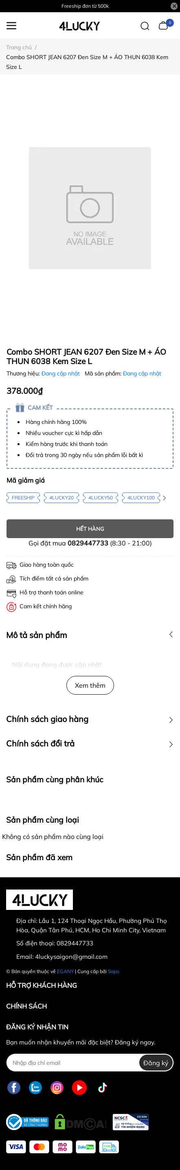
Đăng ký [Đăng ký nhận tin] (156, 1063)
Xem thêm (90, 685)
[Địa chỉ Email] (90, 1062)
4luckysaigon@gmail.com (71, 956)
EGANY (65, 971)
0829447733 (88, 543)
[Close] (174, 6)
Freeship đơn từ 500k (85, 6)
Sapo (113, 971)
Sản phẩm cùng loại (42, 820)
